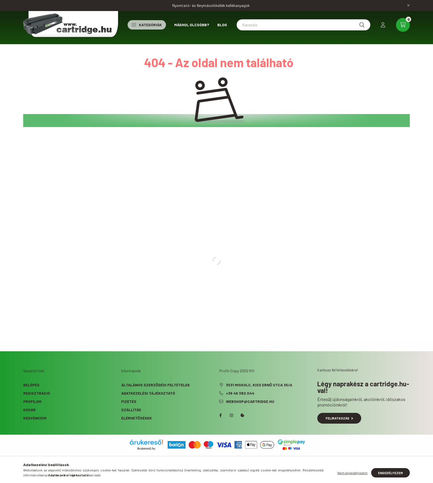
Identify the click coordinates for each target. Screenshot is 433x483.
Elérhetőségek (136, 418)
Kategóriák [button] (147, 24)
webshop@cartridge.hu (250, 401)
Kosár (29, 409)
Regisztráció (36, 393)
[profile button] (383, 25)
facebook (220, 415)
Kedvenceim (34, 418)
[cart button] (403, 25)
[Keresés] (303, 24)
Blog (222, 24)
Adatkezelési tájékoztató (148, 393)
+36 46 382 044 (240, 393)
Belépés (31, 384)
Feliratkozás (339, 418)
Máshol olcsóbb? (191, 24)
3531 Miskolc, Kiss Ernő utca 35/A (259, 384)
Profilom (32, 401)
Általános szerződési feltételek (155, 384)
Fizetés (128, 401)
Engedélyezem (390, 473)
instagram (231, 415)
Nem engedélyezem (352, 473)
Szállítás (131, 409)
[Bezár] (408, 5)
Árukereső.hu (146, 448)
